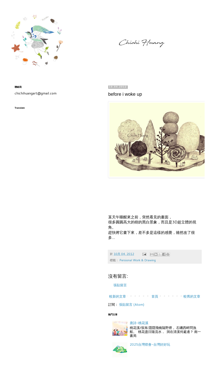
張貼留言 (120, 285)
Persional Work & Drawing (137, 260)
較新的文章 (117, 296)
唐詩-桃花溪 (139, 322)
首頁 (154, 296)
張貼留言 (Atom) (131, 304)
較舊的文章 (191, 296)
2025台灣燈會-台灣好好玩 (150, 344)
